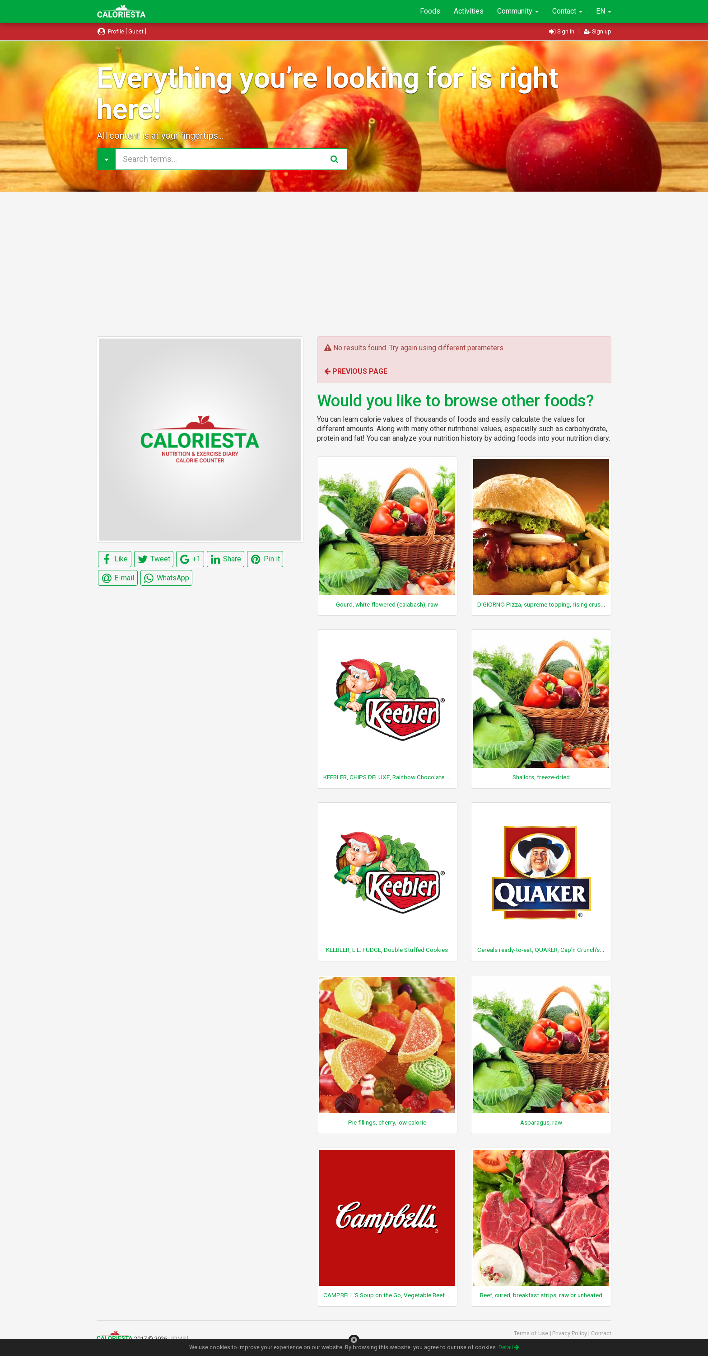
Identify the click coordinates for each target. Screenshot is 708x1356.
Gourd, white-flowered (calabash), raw (387, 604)
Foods (430, 11)
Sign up (597, 31)
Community (518, 11)
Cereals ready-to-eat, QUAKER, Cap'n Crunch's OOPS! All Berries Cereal (571, 949)
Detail (508, 1347)
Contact (567, 11)
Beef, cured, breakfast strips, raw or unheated (541, 1295)
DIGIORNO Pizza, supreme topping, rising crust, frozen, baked (560, 604)
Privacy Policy (570, 1333)
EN (603, 11)
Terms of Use (532, 1333)
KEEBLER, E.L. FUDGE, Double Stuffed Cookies (387, 949)
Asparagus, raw (541, 1122)
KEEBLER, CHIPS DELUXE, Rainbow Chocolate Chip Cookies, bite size (415, 777)
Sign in (562, 31)
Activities (469, 11)
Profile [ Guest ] (121, 31)
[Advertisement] (354, 264)
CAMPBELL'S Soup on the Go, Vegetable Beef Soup (391, 1295)
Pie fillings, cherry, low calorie (387, 1122)
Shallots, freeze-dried (541, 777)
